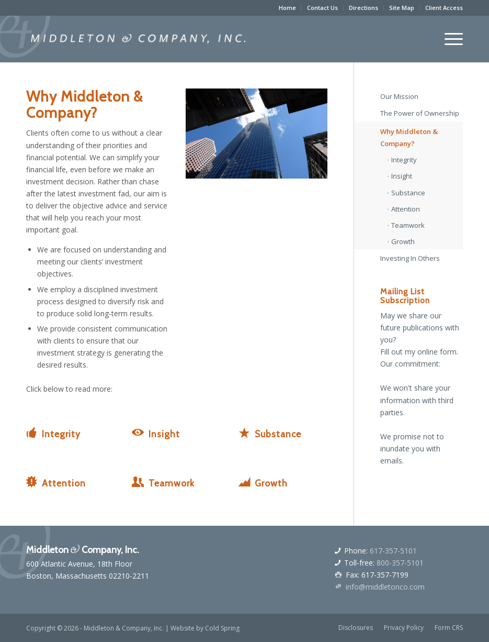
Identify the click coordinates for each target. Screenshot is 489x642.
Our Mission (399, 96)
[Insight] (138, 432)
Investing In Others (410, 258)
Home (287, 8)
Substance (278, 433)
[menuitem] (288, 7)
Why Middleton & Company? (409, 137)
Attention (64, 483)
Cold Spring (222, 628)
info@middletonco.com (385, 587)
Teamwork (172, 483)
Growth (271, 483)
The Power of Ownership (419, 113)
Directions (363, 8)
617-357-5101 (393, 551)
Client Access (444, 8)
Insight (164, 433)
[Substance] (244, 432)
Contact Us (322, 8)
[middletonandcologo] (138, 38)
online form (437, 352)
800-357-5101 (400, 563)
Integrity (61, 433)
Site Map (401, 8)
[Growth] (244, 482)
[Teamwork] (138, 482)
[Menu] (448, 38)
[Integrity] (31, 432)
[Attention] (31, 482)
